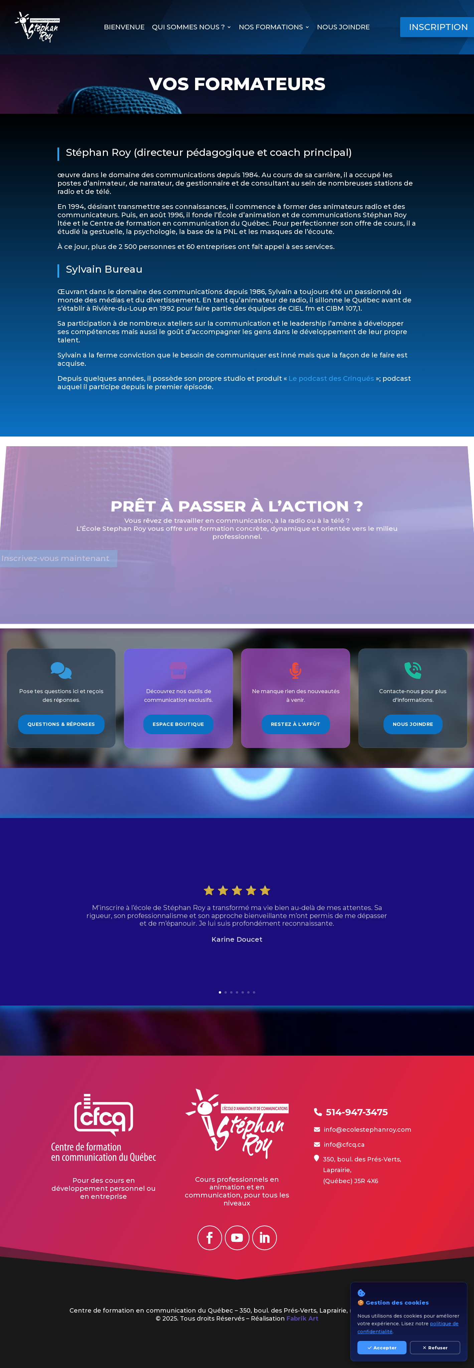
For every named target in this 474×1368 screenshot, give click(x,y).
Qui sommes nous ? (188, 28)
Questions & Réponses (61, 724)
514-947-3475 (357, 1112)
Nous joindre (343, 28)
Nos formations (271, 28)
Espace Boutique (178, 724)
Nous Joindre (413, 724)
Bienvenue (124, 28)
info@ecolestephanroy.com (367, 1129)
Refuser (435, 1347)
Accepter (382, 1347)
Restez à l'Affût (296, 724)
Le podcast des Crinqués (232, 378)
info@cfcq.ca (344, 1144)
